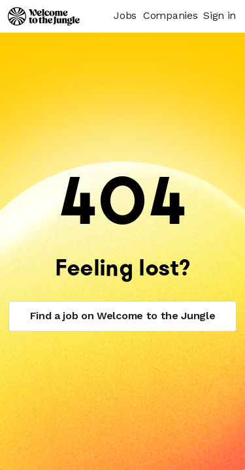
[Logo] (44, 16)
